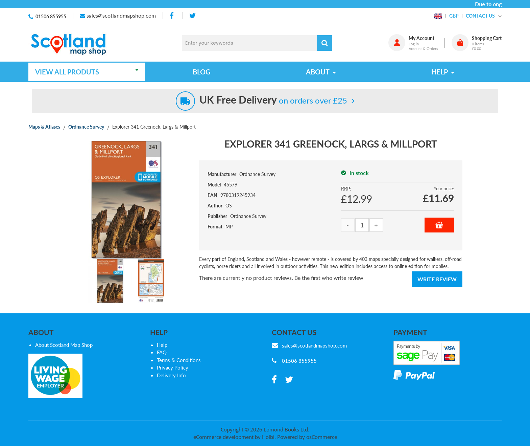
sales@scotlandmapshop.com (121, 15)
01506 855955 (50, 16)
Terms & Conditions (179, 360)
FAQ (162, 352)
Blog (202, 72)
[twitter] (192, 15)
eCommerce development (223, 436)
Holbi (268, 436)
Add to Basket (439, 225)
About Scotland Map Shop (64, 345)
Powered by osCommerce (307, 436)
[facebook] (172, 15)
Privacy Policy (172, 367)
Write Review (437, 279)
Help (162, 345)
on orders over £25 (273, 100)
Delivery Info (171, 375)
